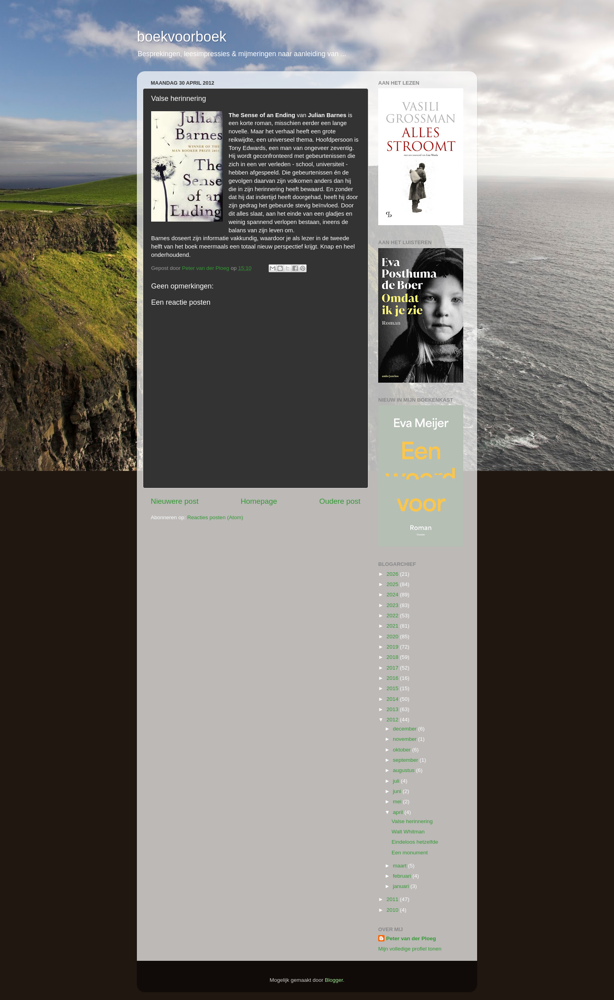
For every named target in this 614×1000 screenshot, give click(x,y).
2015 (393, 688)
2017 (393, 668)
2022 (393, 616)
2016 (393, 678)
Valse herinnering (412, 821)
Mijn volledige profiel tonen (410, 949)
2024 (393, 595)
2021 (393, 626)
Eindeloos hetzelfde (415, 842)
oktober (402, 750)
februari (403, 876)
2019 (393, 647)
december (405, 729)
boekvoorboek (181, 36)
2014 (393, 699)
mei (398, 802)
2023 (393, 605)
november (405, 739)
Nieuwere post (175, 501)
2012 (393, 720)
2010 (393, 910)
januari (401, 886)
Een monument (410, 853)
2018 (393, 657)
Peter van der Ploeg (411, 938)
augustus (404, 770)
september (406, 760)
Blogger (334, 980)
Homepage (259, 501)
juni (398, 791)
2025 (393, 584)
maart (400, 866)
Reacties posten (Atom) (215, 517)
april (398, 812)
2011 (393, 899)
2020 (393, 636)
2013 (393, 709)
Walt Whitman (408, 832)
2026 (393, 574)
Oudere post (339, 501)
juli (397, 781)
